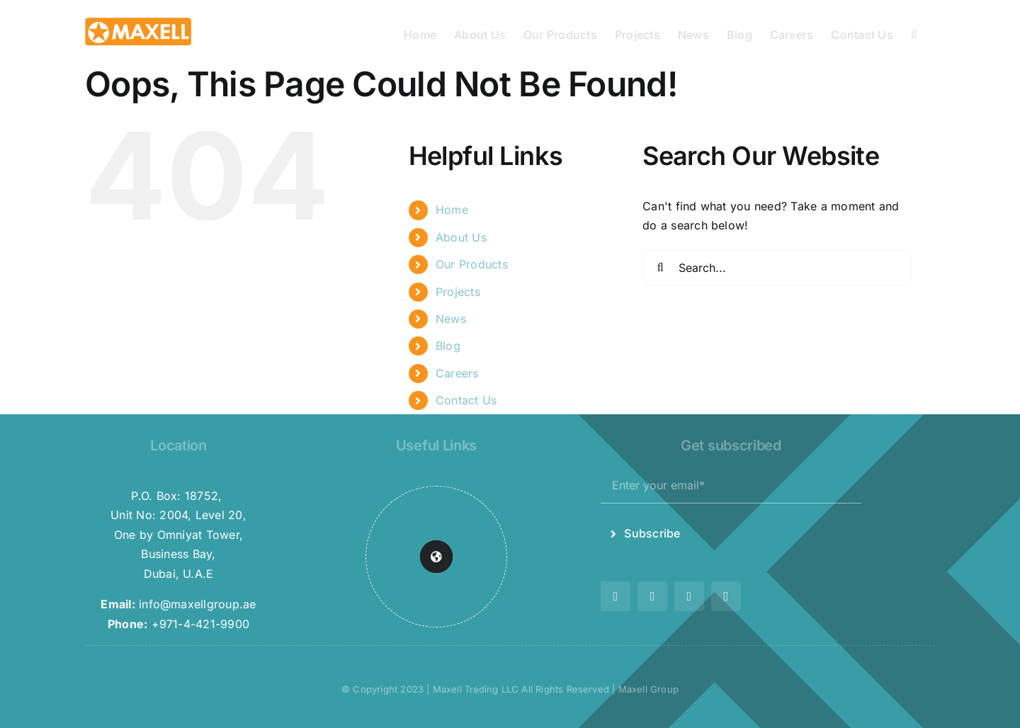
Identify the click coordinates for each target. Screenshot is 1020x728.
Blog (448, 346)
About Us (461, 237)
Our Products (472, 264)
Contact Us (466, 400)
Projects (458, 292)
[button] (914, 33)
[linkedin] (726, 596)
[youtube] (689, 596)
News (451, 319)
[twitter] (615, 596)
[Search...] (777, 267)
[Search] (660, 267)
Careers (457, 373)
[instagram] (652, 596)
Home (452, 210)
